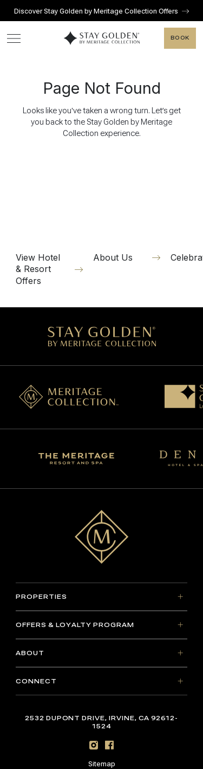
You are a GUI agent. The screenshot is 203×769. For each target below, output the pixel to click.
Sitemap (101, 764)
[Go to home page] (102, 537)
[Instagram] (93, 744)
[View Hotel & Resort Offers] (49, 221)
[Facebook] (109, 744)
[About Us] (126, 209)
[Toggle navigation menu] (14, 38)
